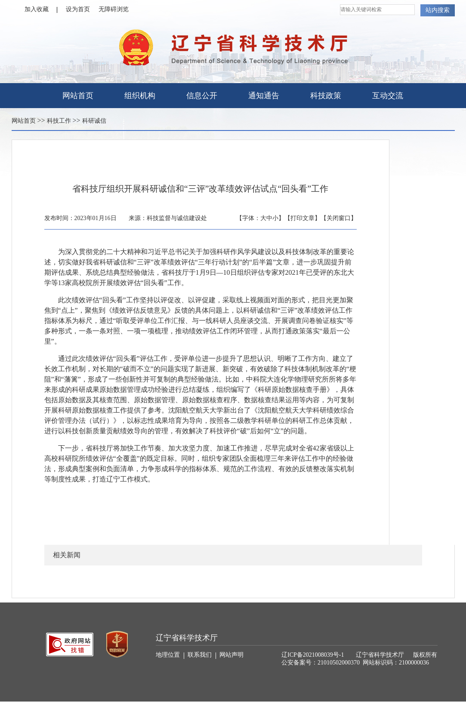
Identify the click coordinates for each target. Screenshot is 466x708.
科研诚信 (94, 121)
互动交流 (387, 95)
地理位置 (170, 655)
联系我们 (202, 655)
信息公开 (201, 95)
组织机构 (139, 95)
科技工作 (59, 121)
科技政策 (325, 95)
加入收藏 (41, 9)
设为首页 (78, 9)
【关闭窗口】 (339, 218)
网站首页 (77, 95)
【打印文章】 (302, 218)
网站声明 (231, 655)
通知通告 (263, 95)
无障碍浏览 (114, 9)
